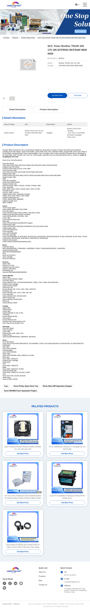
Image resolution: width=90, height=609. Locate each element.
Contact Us (43, 585)
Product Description (49, 109)
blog (40, 580)
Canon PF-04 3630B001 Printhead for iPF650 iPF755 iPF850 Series (67, 497)
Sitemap (16, 604)
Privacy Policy (7, 604)
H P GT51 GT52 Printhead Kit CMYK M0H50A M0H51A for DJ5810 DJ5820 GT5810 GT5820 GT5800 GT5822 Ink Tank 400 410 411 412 (22, 497)
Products (15, 38)
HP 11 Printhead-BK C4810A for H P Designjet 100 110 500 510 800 (67, 448)
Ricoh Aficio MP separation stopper (57, 386)
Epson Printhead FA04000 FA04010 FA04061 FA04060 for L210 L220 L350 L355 (23, 448)
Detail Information (17, 109)
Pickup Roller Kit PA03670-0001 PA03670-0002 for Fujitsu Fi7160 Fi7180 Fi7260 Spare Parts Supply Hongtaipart (23, 546)
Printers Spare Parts (28, 38)
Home (6, 38)
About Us (42, 572)
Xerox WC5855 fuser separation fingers (20, 391)
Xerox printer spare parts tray (26, 386)
